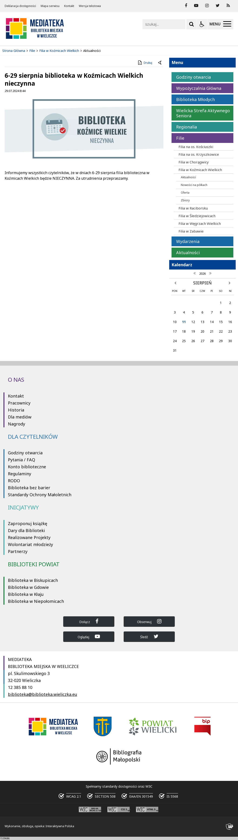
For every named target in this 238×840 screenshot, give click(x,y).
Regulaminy (19, 473)
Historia (16, 410)
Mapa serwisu (50, 6)
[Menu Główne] (220, 24)
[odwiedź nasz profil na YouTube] (196, 5)
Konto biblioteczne (27, 466)
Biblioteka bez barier (29, 487)
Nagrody (16, 424)
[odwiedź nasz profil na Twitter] (218, 5)
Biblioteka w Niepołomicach (36, 601)
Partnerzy (17, 551)
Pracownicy (19, 403)
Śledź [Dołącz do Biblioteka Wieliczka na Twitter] (149, 636)
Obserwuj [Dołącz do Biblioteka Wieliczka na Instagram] (149, 621)
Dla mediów (19, 417)
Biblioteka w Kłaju (26, 594)
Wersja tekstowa (90, 6)
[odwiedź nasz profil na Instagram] (207, 5)
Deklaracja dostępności (20, 6)
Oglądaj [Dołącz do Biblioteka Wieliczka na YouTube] (89, 636)
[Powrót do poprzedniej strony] (160, 63)
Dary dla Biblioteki (26, 530)
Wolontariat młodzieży (30, 544)
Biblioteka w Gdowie (28, 587)
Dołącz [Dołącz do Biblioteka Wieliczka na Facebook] (89, 621)
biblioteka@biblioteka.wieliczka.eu (42, 694)
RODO (14, 480)
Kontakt (69, 6)
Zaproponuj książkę (27, 523)
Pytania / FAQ (21, 459)
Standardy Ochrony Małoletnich (39, 494)
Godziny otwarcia (25, 452)
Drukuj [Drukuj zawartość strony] (144, 63)
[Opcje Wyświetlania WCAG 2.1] (202, 24)
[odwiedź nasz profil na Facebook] (186, 5)
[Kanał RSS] (228, 5)
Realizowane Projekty (29, 537)
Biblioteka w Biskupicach (33, 580)
